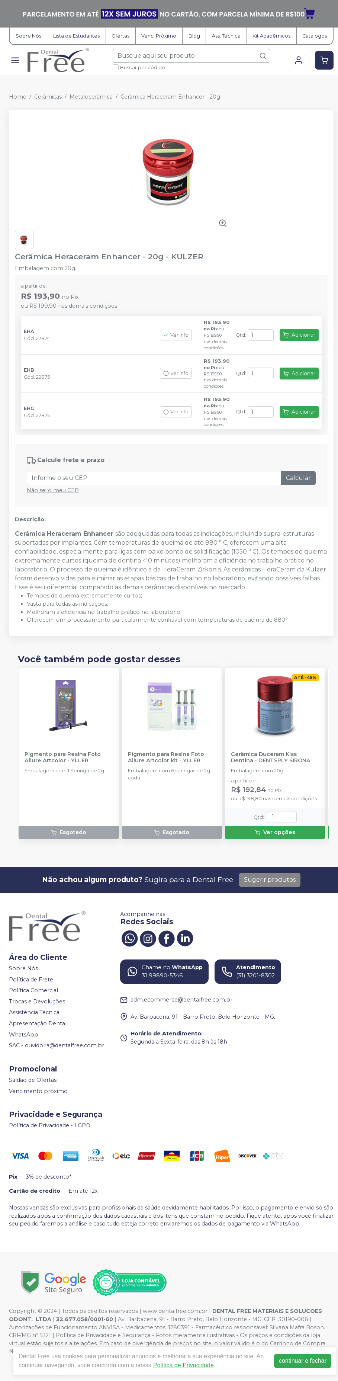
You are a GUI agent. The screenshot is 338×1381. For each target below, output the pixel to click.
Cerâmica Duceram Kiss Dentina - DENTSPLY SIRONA (270, 757)
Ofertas (120, 36)
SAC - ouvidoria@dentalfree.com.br (56, 1045)
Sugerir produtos (270, 879)
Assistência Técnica (34, 1012)
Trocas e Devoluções (37, 1001)
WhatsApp (23, 1034)
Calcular (298, 477)
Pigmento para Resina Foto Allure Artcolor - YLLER (63, 757)
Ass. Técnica (226, 36)
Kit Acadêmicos (271, 36)
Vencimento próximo (38, 1091)
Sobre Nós (28, 36)
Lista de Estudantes (76, 36)
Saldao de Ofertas (33, 1080)
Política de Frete (31, 979)
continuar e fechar (302, 1361)
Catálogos (314, 36)
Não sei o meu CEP (53, 490)
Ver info (176, 335)
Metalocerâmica (91, 96)
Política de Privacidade (183, 1365)
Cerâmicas (48, 96)
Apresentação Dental (38, 1023)
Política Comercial (33, 990)
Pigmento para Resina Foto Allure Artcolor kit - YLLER (166, 757)
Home (17, 96)
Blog (194, 36)
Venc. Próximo (158, 36)
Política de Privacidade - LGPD (49, 1125)
